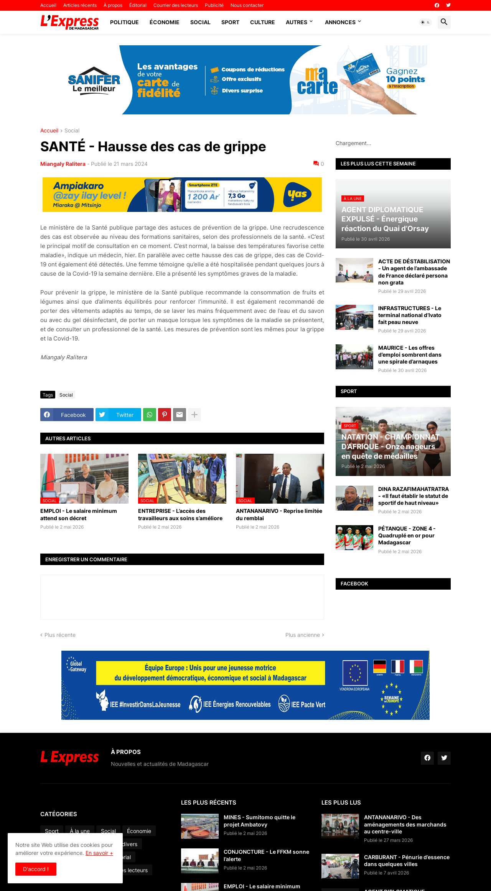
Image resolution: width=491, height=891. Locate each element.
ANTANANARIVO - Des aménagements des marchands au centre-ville (405, 824)
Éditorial (138, 5)
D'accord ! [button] (36, 869)
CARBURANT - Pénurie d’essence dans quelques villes (407, 860)
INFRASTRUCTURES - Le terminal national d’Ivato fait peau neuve (410, 315)
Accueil (48, 5)
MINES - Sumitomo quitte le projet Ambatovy (259, 820)
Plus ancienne (302, 634)
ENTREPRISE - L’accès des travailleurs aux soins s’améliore (180, 514)
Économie (165, 22)
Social (200, 22)
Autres (296, 22)
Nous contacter (247, 5)
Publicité (214, 5)
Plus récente (60, 634)
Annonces (340, 22)
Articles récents (80, 5)
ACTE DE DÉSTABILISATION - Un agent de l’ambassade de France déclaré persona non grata (414, 272)
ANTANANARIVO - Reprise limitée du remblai (279, 514)
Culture (262, 22)
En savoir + (99, 853)
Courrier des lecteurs (175, 5)
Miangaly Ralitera (63, 163)
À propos (113, 5)
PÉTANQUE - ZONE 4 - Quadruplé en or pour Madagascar (407, 535)
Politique (124, 22)
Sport (230, 22)
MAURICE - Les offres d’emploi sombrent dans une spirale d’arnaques (410, 354)
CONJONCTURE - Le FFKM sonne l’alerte (266, 855)
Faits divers (123, 844)
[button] (425, 22)
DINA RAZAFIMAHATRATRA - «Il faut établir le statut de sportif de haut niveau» (413, 496)
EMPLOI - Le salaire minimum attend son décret (78, 514)
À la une (80, 831)
